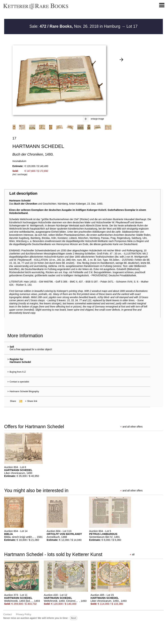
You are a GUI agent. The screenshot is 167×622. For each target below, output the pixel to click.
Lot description (23, 193)
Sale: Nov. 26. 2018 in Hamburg (75, 26)
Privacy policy (23, 614)
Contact (7, 614)
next (73, 618)
